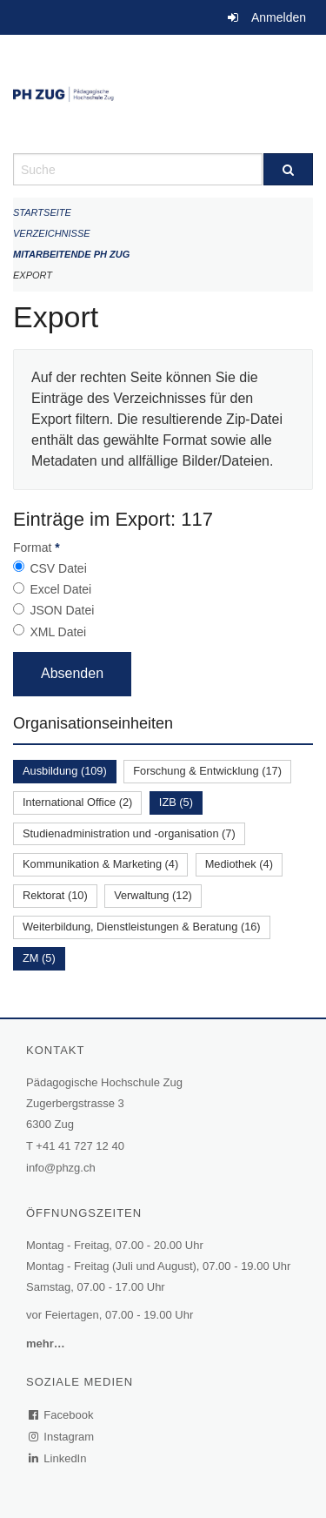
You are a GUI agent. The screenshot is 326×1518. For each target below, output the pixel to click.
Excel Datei (60, 589)
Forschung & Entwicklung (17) (207, 770)
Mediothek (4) (239, 863)
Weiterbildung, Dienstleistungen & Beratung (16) (142, 926)
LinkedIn (58, 1458)
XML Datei (58, 632)
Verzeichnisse (51, 233)
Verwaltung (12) (153, 895)
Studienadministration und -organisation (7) (129, 833)
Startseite (42, 212)
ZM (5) (39, 957)
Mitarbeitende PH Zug (71, 254)
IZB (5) (176, 802)
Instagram (62, 1436)
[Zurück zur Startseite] (163, 94)
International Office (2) (77, 802)
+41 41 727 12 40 (80, 1145)
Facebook (61, 1414)
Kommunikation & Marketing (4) (100, 863)
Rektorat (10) (55, 895)
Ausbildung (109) (65, 770)
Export (32, 275)
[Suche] (288, 169)
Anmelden (278, 17)
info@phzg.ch (61, 1167)
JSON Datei (62, 610)
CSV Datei (58, 568)
